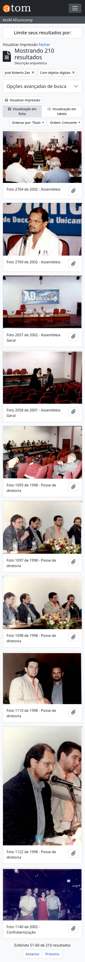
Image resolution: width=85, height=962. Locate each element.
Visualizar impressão (22, 100)
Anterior (33, 954)
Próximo (52, 954)
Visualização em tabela (62, 111)
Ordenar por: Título (26, 122)
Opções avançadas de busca (36, 86)
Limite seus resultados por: (42, 33)
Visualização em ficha (22, 111)
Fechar (44, 44)
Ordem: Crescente (64, 122)
